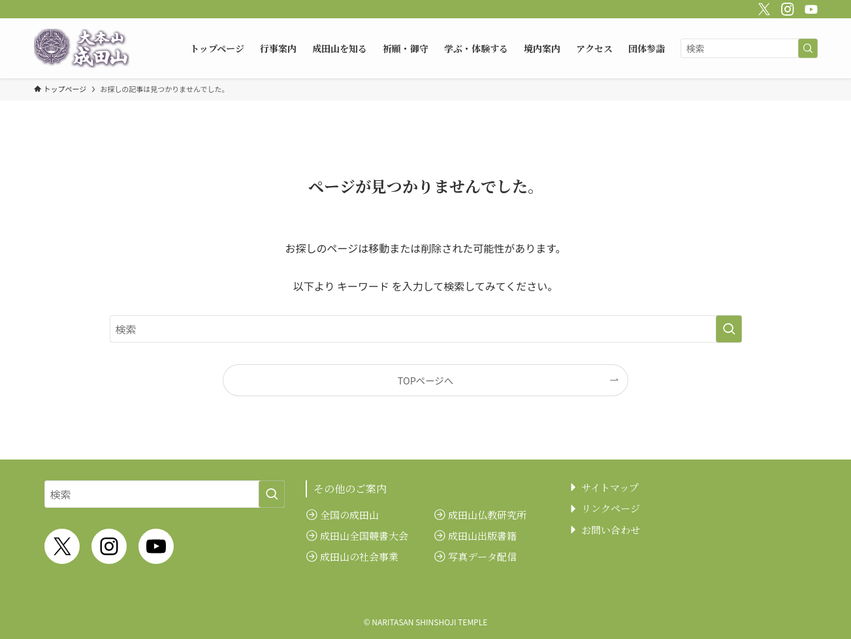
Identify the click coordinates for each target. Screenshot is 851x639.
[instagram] (785, 7)
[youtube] (809, 7)
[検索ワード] (749, 48)
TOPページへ (425, 380)
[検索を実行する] (808, 48)
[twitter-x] (762, 7)
